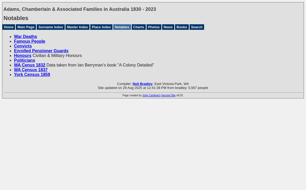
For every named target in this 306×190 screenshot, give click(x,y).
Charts (138, 27)
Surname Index (50, 27)
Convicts (23, 46)
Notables (122, 27)
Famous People (29, 41)
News (168, 27)
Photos (154, 27)
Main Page (25, 27)
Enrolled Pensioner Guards (41, 51)
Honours (22, 55)
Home (8, 27)
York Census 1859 (32, 74)
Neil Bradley (143, 84)
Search (197, 27)
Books (182, 27)
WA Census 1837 (31, 70)
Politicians (24, 60)
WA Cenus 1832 (29, 65)
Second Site (168, 95)
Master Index (77, 27)
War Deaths (25, 36)
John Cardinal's (152, 95)
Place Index (101, 27)
